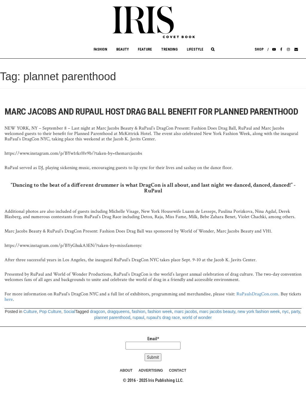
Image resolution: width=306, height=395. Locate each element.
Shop (259, 49)
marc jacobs (186, 311)
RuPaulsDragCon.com (257, 294)
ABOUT (126, 370)
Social (69, 311)
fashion (138, 311)
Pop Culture (50, 311)
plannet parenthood (112, 317)
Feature (145, 49)
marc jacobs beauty (217, 311)
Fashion (100, 49)
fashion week (160, 311)
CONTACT (177, 370)
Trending (169, 49)
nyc (285, 311)
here (8, 299)
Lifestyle (195, 49)
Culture (30, 311)
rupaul (138, 317)
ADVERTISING (150, 370)
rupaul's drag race (163, 317)
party (295, 311)
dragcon (97, 311)
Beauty (122, 49)
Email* (153, 343)
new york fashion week (259, 311)
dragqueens (118, 311)
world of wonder (197, 317)
